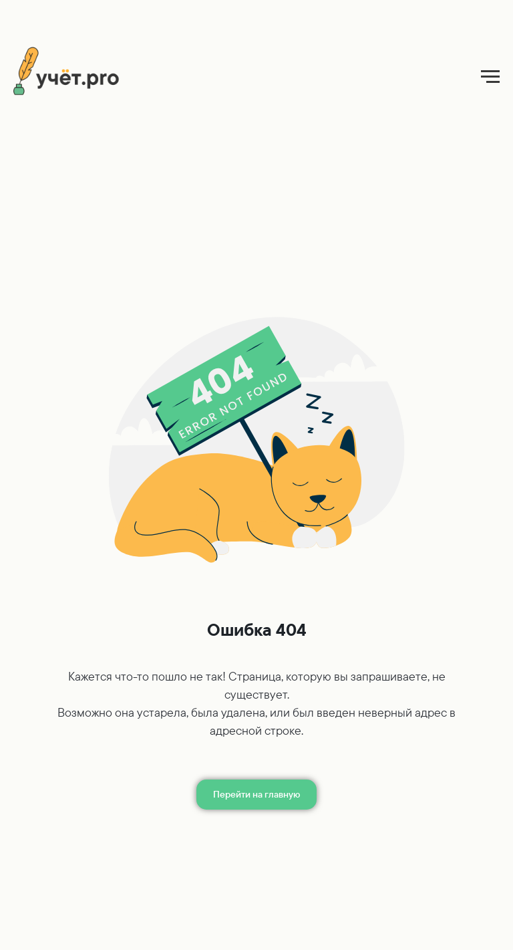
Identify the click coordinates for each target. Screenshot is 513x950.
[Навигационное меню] (490, 77)
